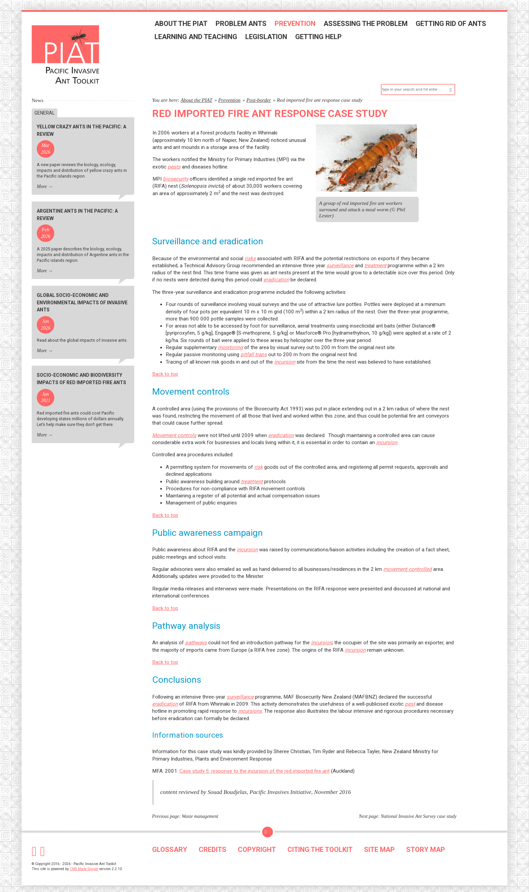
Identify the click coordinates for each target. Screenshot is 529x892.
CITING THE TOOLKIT (320, 846)
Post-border (258, 96)
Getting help (321, 38)
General (44, 109)
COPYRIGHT (257, 846)
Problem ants (243, 25)
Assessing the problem (368, 25)
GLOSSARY (169, 846)
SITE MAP (379, 846)
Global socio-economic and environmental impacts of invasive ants (82, 299)
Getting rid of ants (453, 25)
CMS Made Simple (84, 865)
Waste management (200, 813)
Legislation (268, 38)
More (42, 183)
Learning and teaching (198, 38)
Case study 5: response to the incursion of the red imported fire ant (254, 768)
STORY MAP (425, 846)
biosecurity (175, 176)
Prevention (297, 25)
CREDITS (212, 846)
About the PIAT (183, 25)
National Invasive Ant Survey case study (418, 813)
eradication (281, 432)
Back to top (165, 371)
